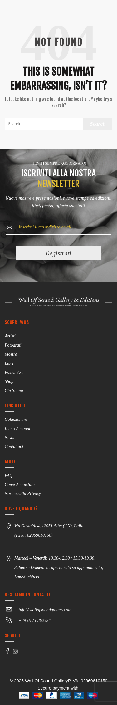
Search (98, 124)
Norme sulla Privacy (23, 493)
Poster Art (14, 372)
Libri (9, 363)
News (9, 437)
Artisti (10, 336)
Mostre (11, 354)
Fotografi (13, 345)
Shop (9, 381)
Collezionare (16, 419)
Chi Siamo (14, 390)
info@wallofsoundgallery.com (38, 610)
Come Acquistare (20, 484)
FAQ (8, 475)
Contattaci (14, 446)
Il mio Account (17, 428)
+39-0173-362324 (28, 620)
